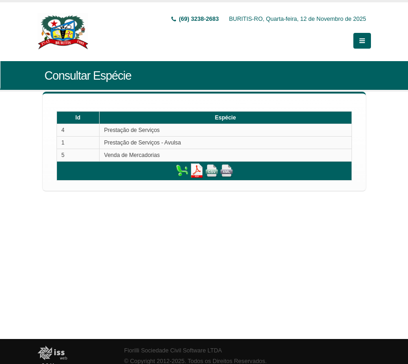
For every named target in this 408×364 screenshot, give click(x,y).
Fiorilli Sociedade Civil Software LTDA (173, 350)
